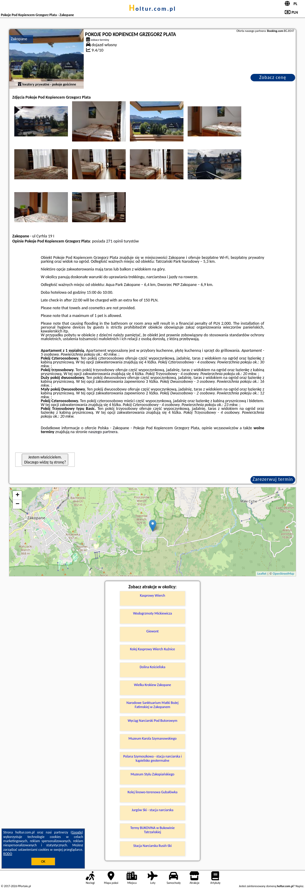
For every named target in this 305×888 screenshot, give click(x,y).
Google (77, 832)
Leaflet (261, 574)
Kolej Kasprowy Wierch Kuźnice (152, 649)
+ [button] (17, 495)
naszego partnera (102, 431)
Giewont (152, 631)
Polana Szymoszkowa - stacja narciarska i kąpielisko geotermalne (152, 758)
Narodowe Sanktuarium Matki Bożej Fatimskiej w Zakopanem (152, 705)
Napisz (299, 886)
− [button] (17, 504)
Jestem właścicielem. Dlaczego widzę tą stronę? (45, 460)
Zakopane (19, 38)
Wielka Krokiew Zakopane (152, 685)
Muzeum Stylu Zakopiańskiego (153, 774)
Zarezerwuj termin (273, 479)
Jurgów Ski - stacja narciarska (152, 810)
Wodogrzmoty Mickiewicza (152, 613)
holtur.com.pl (152, 8)
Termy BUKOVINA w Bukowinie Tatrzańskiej (152, 830)
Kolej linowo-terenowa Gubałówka (152, 792)
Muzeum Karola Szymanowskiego (152, 738)
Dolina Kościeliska (152, 667)
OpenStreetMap (283, 574)
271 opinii (114, 241)
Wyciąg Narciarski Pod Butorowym (153, 721)
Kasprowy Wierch (152, 595)
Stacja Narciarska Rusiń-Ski (152, 846)
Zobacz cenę (272, 77)
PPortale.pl (24, 886)
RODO (7, 854)
